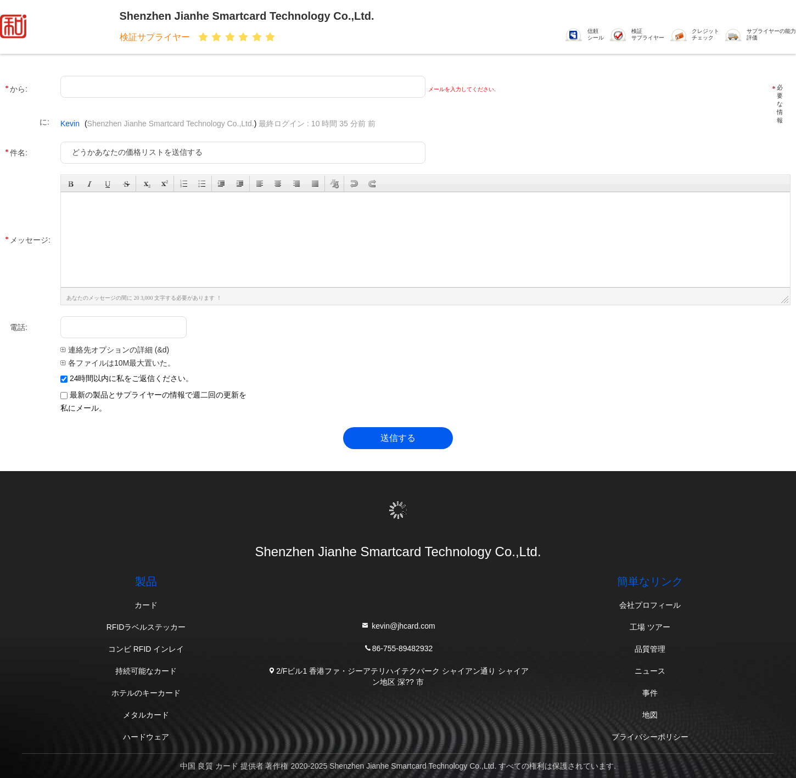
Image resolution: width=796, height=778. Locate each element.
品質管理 (650, 649)
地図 (650, 714)
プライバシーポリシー (650, 736)
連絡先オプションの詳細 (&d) (114, 349)
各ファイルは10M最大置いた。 (117, 363)
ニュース (650, 671)
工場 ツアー (650, 627)
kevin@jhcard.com (398, 625)
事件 (650, 693)
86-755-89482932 (398, 647)
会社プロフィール (650, 605)
